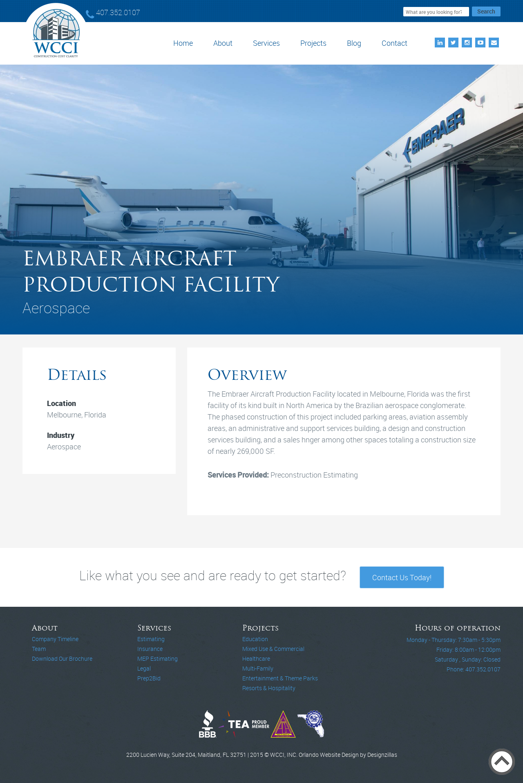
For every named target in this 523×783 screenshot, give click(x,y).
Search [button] (486, 11)
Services (266, 43)
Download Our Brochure (62, 658)
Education (255, 639)
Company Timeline (55, 639)
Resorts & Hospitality (268, 688)
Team (39, 649)
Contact (394, 43)
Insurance (150, 649)
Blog (354, 43)
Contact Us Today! (401, 577)
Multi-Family (257, 668)
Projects (313, 43)
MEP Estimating (157, 658)
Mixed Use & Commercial (273, 649)
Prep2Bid (149, 678)
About (222, 43)
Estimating (151, 639)
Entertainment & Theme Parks (280, 678)
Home (183, 43)
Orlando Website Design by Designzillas (348, 754)
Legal (144, 668)
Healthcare (256, 658)
